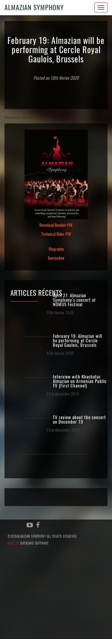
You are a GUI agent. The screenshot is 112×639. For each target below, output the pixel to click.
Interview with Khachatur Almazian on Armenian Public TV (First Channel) (80, 381)
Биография (56, 258)
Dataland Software (34, 543)
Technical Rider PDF (56, 234)
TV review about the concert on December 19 (79, 419)
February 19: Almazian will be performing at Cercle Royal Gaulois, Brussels (77, 340)
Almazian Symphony (34, 7)
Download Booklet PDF (56, 225)
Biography (56, 249)
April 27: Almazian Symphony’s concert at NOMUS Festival (74, 300)
